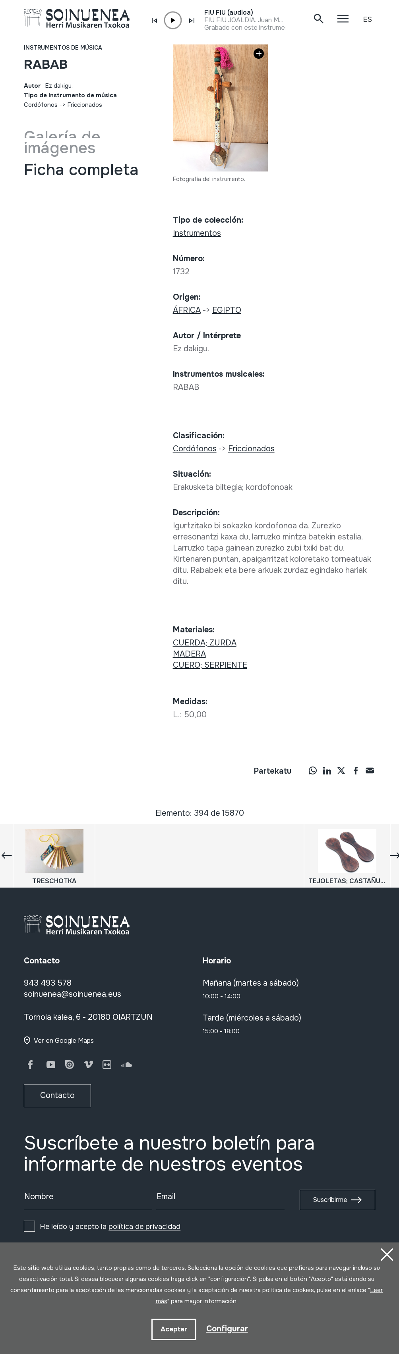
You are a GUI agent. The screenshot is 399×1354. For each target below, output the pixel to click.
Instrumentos (197, 233)
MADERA (189, 654)
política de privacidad (144, 1226)
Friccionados (84, 105)
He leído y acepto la (110, 1226)
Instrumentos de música (63, 47)
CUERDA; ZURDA (204, 643)
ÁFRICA (187, 310)
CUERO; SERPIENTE (210, 665)
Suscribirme (330, 1200)
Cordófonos (41, 105)
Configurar (227, 1329)
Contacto (57, 1095)
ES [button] (367, 19)
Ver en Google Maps (64, 1040)
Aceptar (174, 1329)
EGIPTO (226, 310)
